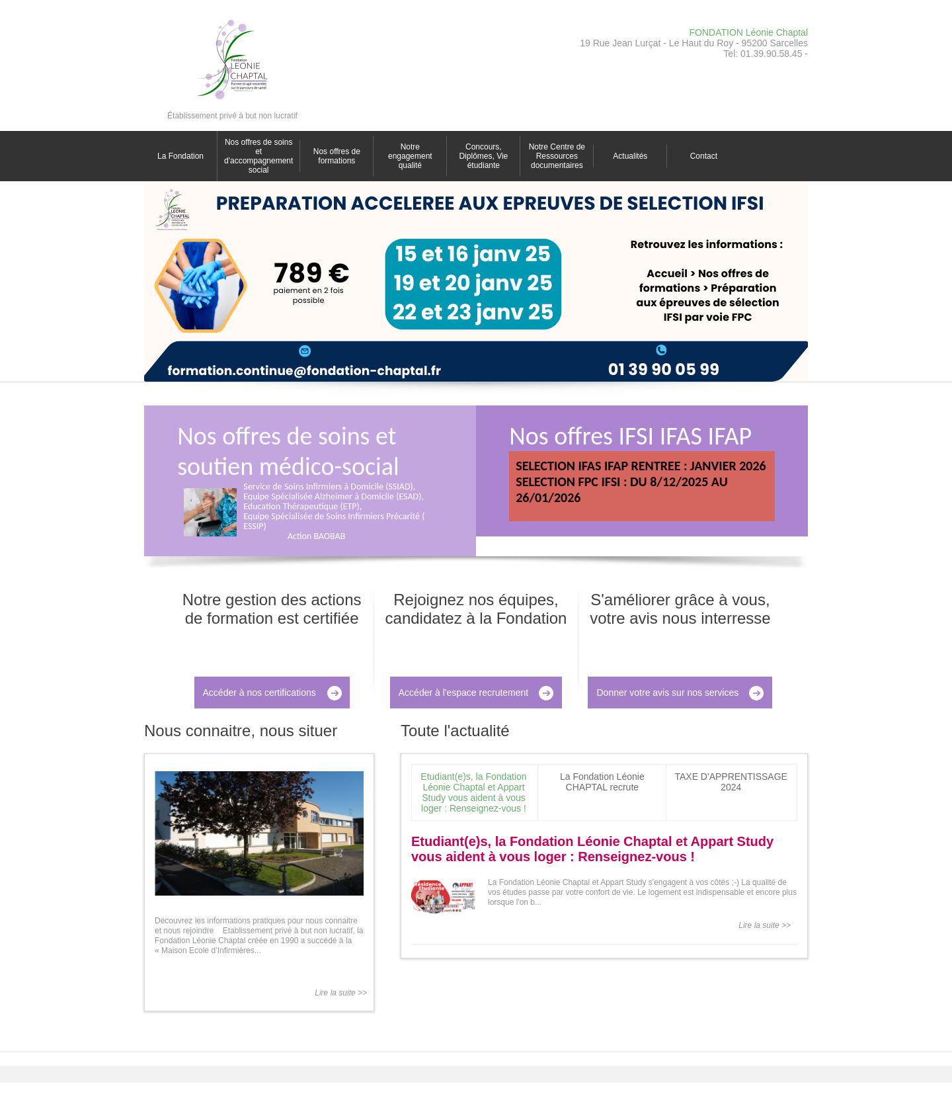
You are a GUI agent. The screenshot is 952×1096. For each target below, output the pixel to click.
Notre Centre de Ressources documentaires (557, 156)
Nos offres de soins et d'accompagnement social (258, 156)
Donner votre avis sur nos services (667, 692)
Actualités (630, 156)
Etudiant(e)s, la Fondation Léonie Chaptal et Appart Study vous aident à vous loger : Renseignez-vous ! (473, 792)
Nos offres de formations (336, 156)
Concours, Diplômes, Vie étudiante (483, 156)
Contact (703, 156)
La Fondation (180, 156)
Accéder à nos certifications (259, 692)
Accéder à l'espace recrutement (463, 692)
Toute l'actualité (455, 730)
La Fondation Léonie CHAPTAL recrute (602, 781)
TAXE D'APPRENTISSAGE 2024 (730, 781)
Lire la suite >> (341, 992)
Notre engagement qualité (410, 156)
